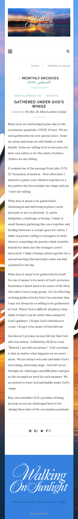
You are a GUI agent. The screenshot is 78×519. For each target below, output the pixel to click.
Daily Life (35, 96)
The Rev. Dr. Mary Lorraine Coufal (45, 112)
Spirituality (22, 96)
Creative (52, 96)
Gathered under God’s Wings (39, 104)
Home (35, 65)
